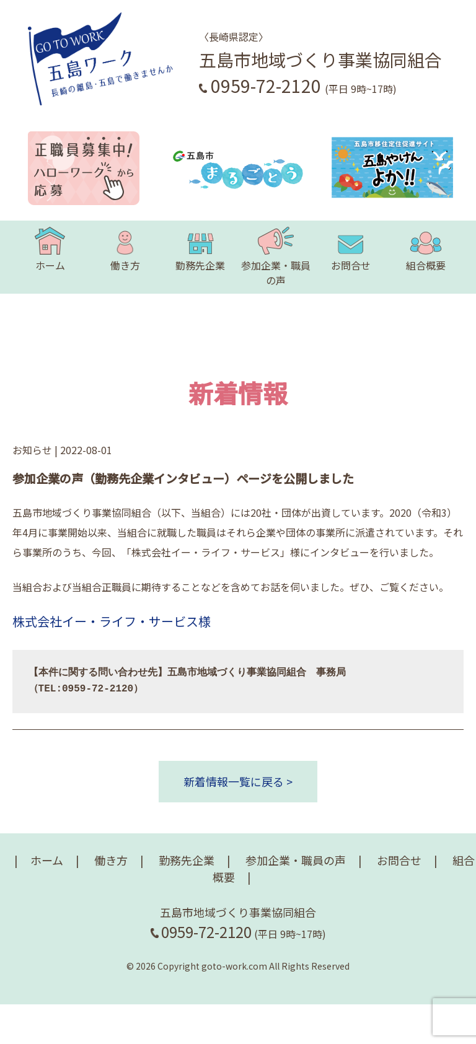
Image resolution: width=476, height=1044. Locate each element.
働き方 (125, 250)
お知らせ (32, 449)
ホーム (49, 250)
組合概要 (426, 250)
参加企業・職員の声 (276, 257)
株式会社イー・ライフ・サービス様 (111, 621)
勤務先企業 (200, 250)
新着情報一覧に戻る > (238, 781)
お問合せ (351, 250)
